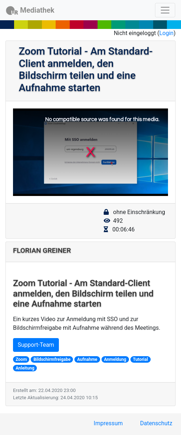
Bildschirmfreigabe (52, 359)
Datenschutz (156, 423)
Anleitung (25, 368)
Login (166, 33)
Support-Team (36, 344)
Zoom (21, 359)
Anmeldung (115, 359)
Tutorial (140, 359)
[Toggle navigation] (165, 10)
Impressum (108, 423)
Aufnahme (87, 359)
